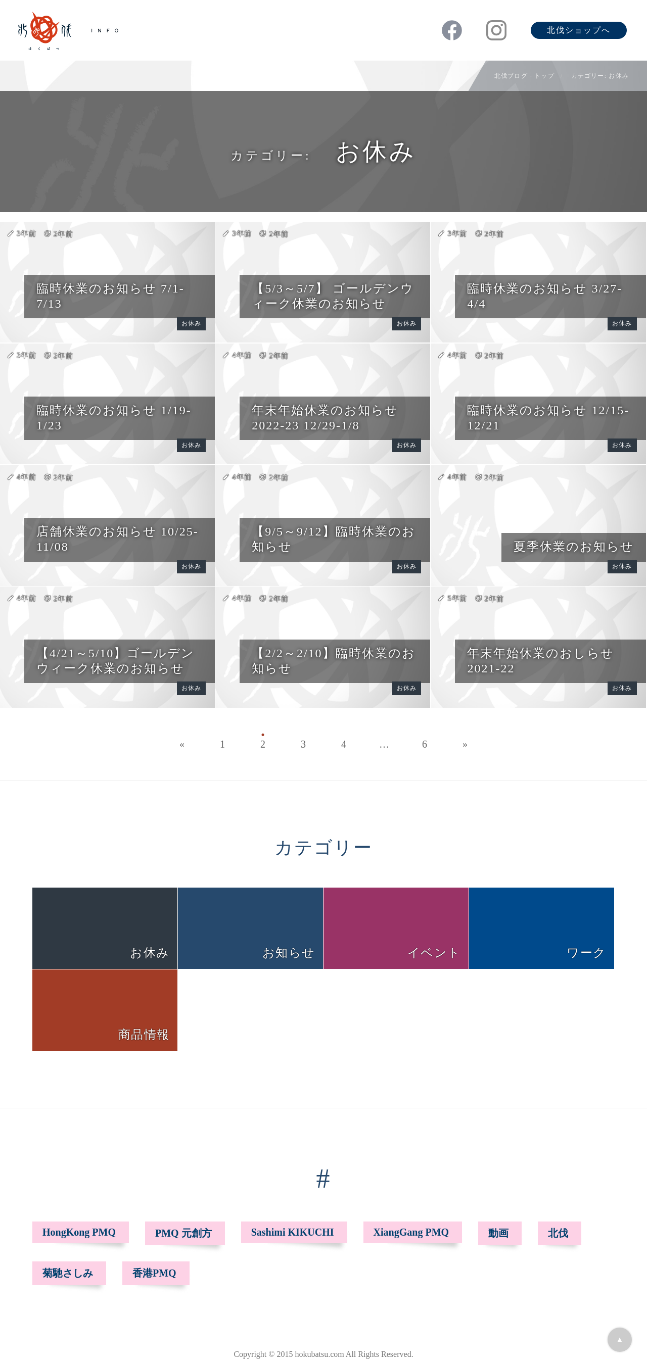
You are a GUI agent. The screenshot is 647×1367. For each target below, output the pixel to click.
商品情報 (143, 1034)
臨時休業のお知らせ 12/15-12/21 (548, 418)
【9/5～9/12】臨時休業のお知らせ (333, 539)
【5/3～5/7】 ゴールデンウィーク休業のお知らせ (332, 296)
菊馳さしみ (67, 1273)
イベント (433, 952)
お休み (191, 323)
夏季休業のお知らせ (574, 546)
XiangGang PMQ (411, 1232)
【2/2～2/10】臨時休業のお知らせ (333, 661)
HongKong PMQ (79, 1232)
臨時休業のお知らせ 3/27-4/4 (544, 296)
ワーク (586, 952)
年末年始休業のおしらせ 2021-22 (540, 661)
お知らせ (288, 952)
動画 (498, 1233)
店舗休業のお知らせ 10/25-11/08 (117, 539)
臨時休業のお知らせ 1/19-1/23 (114, 418)
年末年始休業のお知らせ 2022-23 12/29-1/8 (325, 418)
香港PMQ (154, 1273)
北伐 (558, 1233)
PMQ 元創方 (183, 1233)
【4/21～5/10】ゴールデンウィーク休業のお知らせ (115, 661)
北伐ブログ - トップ (524, 75)
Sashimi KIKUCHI (292, 1232)
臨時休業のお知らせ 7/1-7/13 (110, 296)
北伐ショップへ (579, 30)
